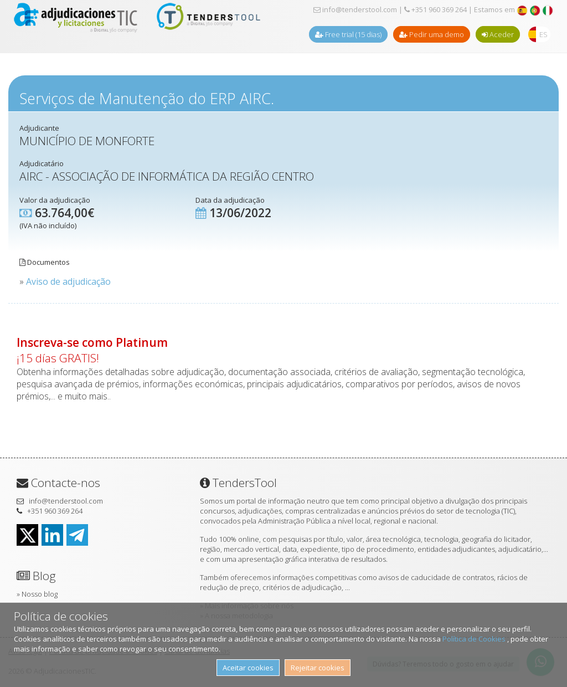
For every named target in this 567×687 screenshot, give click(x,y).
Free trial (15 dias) (348, 34)
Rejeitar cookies (317, 668)
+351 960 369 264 (435, 9)
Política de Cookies (474, 639)
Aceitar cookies (248, 668)
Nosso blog (40, 594)
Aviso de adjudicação (68, 281)
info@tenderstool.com (355, 9)
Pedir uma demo (431, 34)
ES (543, 34)
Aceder (498, 34)
